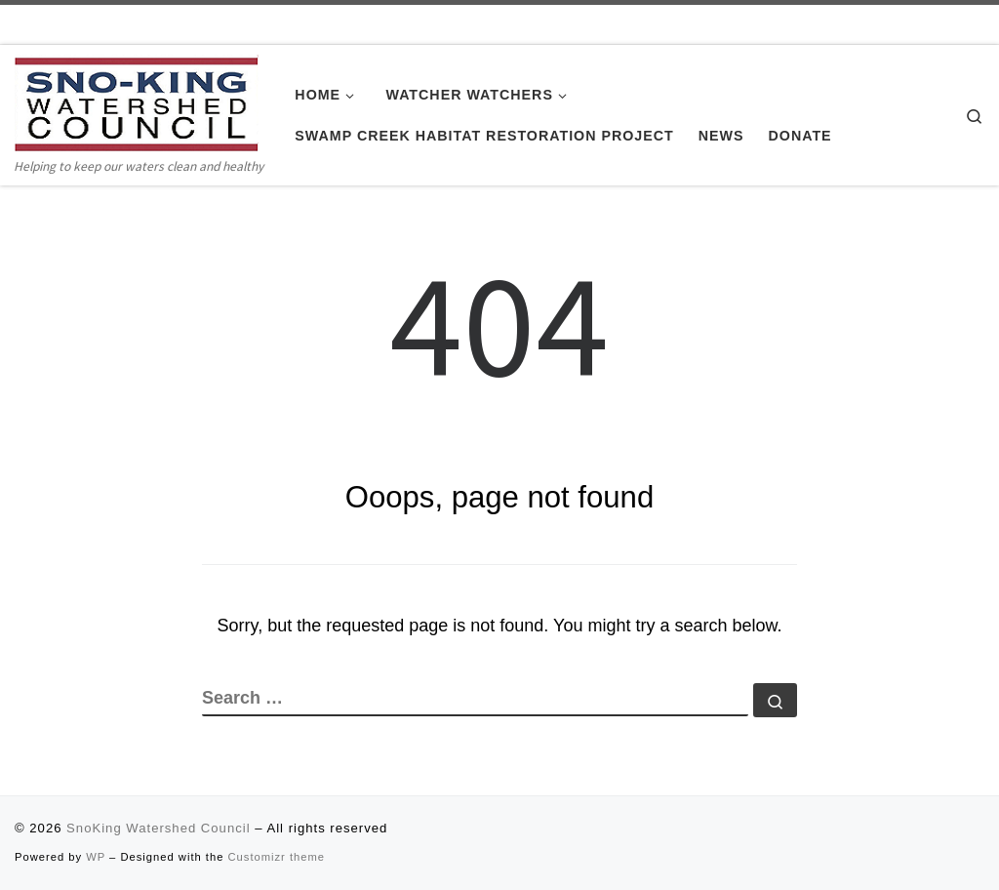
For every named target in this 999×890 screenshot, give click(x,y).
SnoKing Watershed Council (158, 828)
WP (95, 857)
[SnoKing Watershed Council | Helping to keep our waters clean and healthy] (137, 103)
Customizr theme (277, 857)
